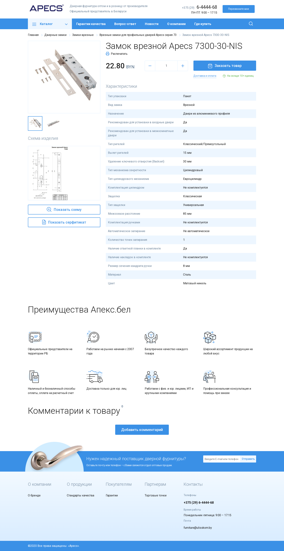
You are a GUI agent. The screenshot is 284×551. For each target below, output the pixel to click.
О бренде (34, 495)
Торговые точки (155, 495)
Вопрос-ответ (125, 24)
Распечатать (117, 53)
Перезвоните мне (238, 8)
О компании (176, 24)
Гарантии (112, 495)
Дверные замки (55, 35)
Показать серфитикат (64, 221)
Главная (33, 35)
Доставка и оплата (204, 75)
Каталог (50, 23)
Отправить (248, 458)
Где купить (202, 24)
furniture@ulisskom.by (198, 527)
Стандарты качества (80, 495)
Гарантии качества (91, 24)
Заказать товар (225, 65)
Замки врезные (83, 35)
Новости (151, 24)
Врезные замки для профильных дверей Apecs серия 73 (138, 35)
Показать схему (64, 209)
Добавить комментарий (142, 430)
